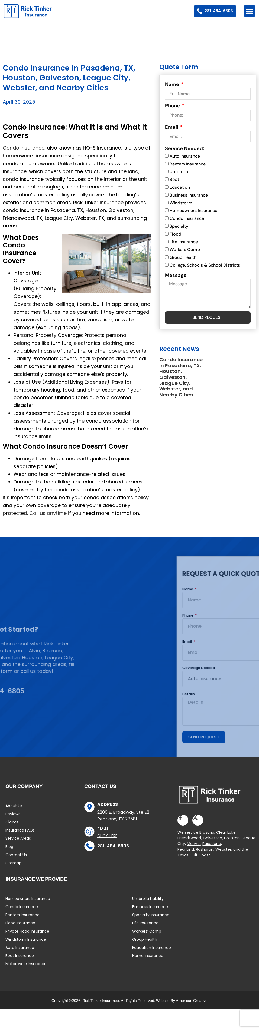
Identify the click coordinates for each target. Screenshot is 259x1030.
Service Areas (18, 843)
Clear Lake (226, 837)
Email (172, 132)
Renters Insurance (188, 169)
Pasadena (211, 848)
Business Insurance (189, 200)
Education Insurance (151, 952)
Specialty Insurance (150, 919)
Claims (11, 827)
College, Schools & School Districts (205, 270)
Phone (173, 110)
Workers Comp (185, 254)
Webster (223, 854)
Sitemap (13, 867)
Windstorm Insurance (25, 944)
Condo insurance (23, 152)
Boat (174, 184)
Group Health (183, 262)
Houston (232, 842)
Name (172, 89)
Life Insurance (184, 247)
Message (176, 280)
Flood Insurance (20, 927)
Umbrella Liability (148, 903)
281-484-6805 (113, 851)
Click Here (107, 840)
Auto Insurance (185, 161)
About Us (13, 810)
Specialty (179, 231)
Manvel (193, 848)
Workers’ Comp (146, 936)
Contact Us (16, 859)
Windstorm (181, 208)
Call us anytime (48, 517)
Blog (9, 851)
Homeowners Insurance (193, 215)
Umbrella (179, 177)
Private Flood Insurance (27, 936)
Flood (175, 239)
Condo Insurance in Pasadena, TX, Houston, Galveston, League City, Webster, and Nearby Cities (181, 382)
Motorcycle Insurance (26, 968)
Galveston (212, 842)
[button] (249, 11)
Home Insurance (147, 960)
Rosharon (204, 854)
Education (180, 192)
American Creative (192, 1005)
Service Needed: (184, 153)
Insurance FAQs (20, 835)
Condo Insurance (187, 223)
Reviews (12, 819)
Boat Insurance (19, 960)
